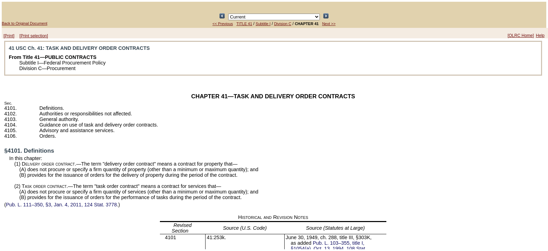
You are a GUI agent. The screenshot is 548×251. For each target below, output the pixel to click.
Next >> (329, 24)
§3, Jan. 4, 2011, (61, 204)
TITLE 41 (244, 24)
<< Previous (223, 24)
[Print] (8, 35)
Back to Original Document (24, 23)
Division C (283, 24)
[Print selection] (34, 35)
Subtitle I (263, 24)
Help (540, 35)
